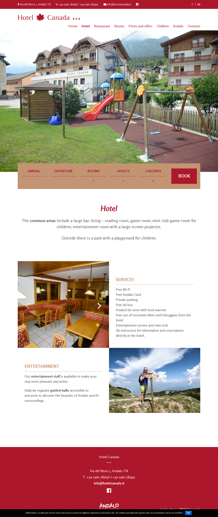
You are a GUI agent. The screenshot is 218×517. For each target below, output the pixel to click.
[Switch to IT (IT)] (192, 4)
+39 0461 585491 (89, 4)
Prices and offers (140, 26)
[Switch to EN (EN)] (198, 4)
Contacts (194, 26)
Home (72, 26)
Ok (188, 513)
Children (163, 26)
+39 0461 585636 (68, 4)
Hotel (86, 26)
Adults (123, 171)
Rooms (119, 26)
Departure (63, 171)
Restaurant (102, 26)
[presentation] (27, 305)
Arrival (34, 171)
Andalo (178, 26)
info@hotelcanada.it (119, 4)
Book (184, 176)
